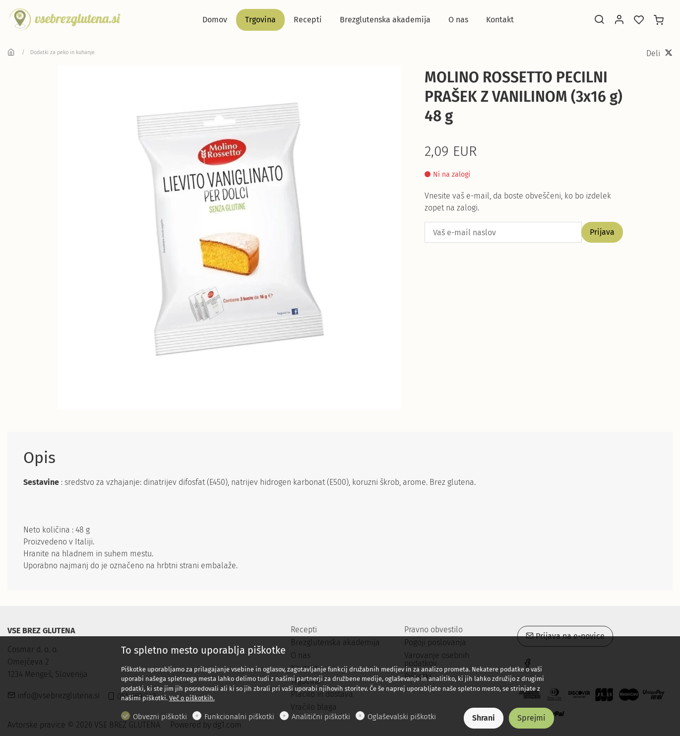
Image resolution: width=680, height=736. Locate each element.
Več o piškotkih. (192, 698)
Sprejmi (531, 718)
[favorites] (639, 20)
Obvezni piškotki (160, 716)
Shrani (483, 718)
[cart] (659, 20)
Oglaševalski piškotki (402, 716)
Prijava (602, 232)
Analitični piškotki (321, 716)
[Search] (599, 20)
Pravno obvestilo (433, 630)
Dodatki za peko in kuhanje (62, 52)
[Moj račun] (619, 20)
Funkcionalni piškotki (239, 716)
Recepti (304, 629)
